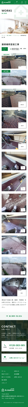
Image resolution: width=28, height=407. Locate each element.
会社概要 (16, 374)
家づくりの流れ (6, 377)
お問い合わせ (18, 377)
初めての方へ (5, 374)
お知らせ (16, 371)
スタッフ (4, 383)
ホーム (4, 371)
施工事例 (4, 380)
